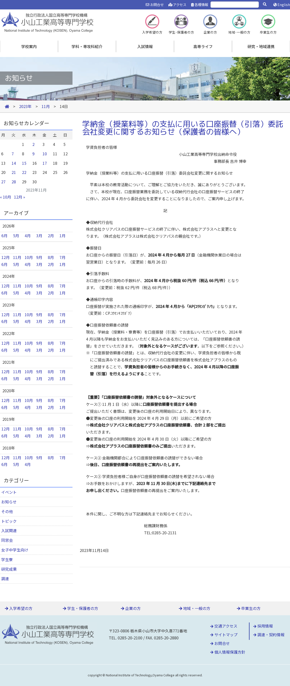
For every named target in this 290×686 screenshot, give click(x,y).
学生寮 (7, 559)
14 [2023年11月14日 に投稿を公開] (14, 163)
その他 (7, 511)
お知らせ (9, 502)
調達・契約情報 (268, 634)
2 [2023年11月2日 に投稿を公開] (33, 144)
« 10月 (5, 197)
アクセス (177, 4)
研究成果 (9, 569)
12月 (5, 257)
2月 (51, 235)
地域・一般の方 (194, 608)
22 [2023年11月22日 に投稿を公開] (24, 172)
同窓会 (7, 540)
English (281, 4)
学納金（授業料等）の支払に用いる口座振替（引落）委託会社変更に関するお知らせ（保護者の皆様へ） (182, 128)
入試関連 (9, 530)
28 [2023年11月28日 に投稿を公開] (14, 182)
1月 (62, 235)
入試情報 (145, 46)
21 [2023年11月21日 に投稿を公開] (14, 172)
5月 (16, 235)
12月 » (19, 197)
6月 (4, 235)
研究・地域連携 (261, 46)
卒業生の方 (249, 608)
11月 (17, 257)
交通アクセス (223, 626)
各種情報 (199, 4)
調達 (5, 578)
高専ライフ (203, 46)
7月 (62, 257)
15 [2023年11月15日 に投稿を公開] (24, 163)
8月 (51, 257)
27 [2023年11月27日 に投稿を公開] (3, 182)
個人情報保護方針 (227, 652)
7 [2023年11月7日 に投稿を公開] (13, 154)
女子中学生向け (14, 550)
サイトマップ (224, 634)
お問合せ (154, 4)
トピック (9, 521)
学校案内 (29, 46)
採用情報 (263, 626)
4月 (28, 235)
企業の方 (131, 608)
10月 (29, 257)
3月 (39, 235)
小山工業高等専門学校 (48, 21)
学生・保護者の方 (80, 608)
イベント (9, 492)
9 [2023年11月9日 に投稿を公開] (33, 154)
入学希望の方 (18, 608)
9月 (39, 257)
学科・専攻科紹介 (87, 46)
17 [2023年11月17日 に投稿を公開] (45, 163)
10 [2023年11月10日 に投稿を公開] (45, 154)
